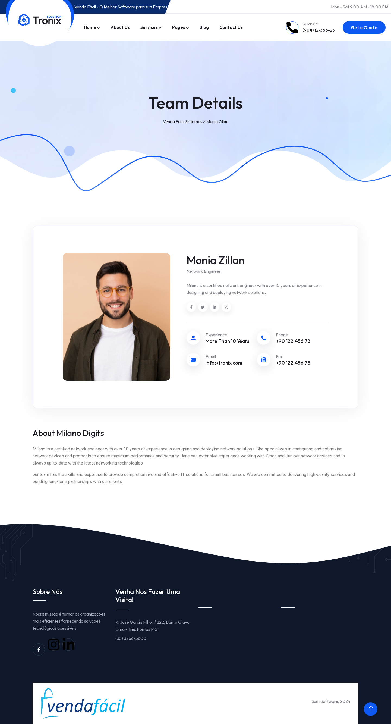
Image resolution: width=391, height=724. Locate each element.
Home (90, 27)
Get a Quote (364, 27)
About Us (120, 27)
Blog (204, 27)
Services (149, 27)
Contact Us (231, 27)
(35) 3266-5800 (130, 638)
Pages (178, 27)
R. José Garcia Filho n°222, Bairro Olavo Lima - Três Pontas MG (152, 625)
